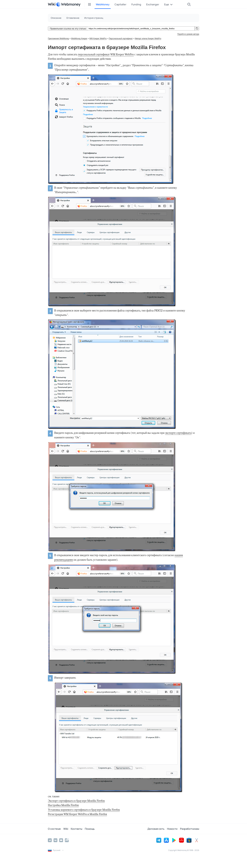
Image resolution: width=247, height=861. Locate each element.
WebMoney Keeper (79, 38)
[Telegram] (50, 840)
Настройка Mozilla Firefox (63, 805)
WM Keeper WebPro (98, 38)
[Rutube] (67, 840)
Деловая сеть (155, 828)
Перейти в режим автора (188, 34)
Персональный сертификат (121, 38)
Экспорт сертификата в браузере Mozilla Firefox (76, 801)
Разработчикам (189, 828)
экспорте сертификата (178, 433)
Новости (172, 828)
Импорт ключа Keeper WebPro (148, 38)
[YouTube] (61, 840)
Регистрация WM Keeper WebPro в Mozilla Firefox (77, 814)
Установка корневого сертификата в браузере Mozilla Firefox (84, 809)
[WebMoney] (68, 4)
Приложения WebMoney (58, 38)
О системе (54, 828)
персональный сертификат (94, 54)
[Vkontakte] (55, 840)
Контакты (76, 828)
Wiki (65, 828)
